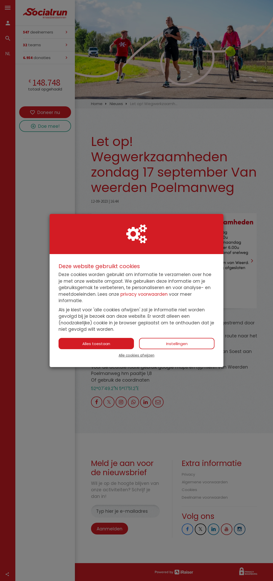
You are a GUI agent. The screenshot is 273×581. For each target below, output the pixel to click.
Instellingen (177, 343)
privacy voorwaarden (144, 294)
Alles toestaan (96, 343)
